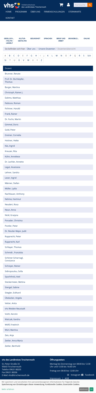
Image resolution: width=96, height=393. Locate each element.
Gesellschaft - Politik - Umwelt (9, 40)
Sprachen (48, 38)
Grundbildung (74, 38)
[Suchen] (89, 5)
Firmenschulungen (54, 11)
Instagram (74, 374)
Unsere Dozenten (46, 48)
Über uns (35, 11)
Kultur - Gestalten (22, 39)
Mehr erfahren (8, 389)
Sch (89, 55)
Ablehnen (84, 389)
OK (91, 389)
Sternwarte (74, 11)
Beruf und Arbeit (60, 39)
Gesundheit (35, 38)
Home (9, 11)
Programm (21, 11)
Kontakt (10, 18)
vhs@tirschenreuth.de (18, 375)
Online (87, 38)
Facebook (88, 374)
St (5, 60)
